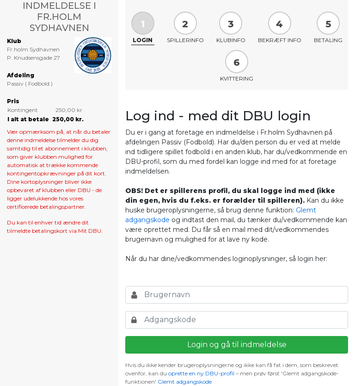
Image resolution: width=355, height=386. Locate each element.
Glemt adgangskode (185, 381)
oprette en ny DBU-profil (201, 373)
